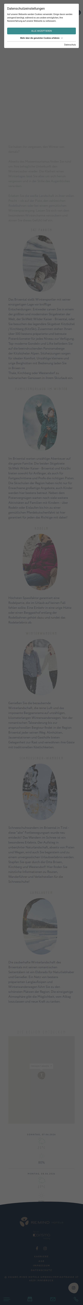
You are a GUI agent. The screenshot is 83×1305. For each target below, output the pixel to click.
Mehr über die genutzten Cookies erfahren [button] (41, 38)
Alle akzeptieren (41, 31)
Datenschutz (70, 45)
